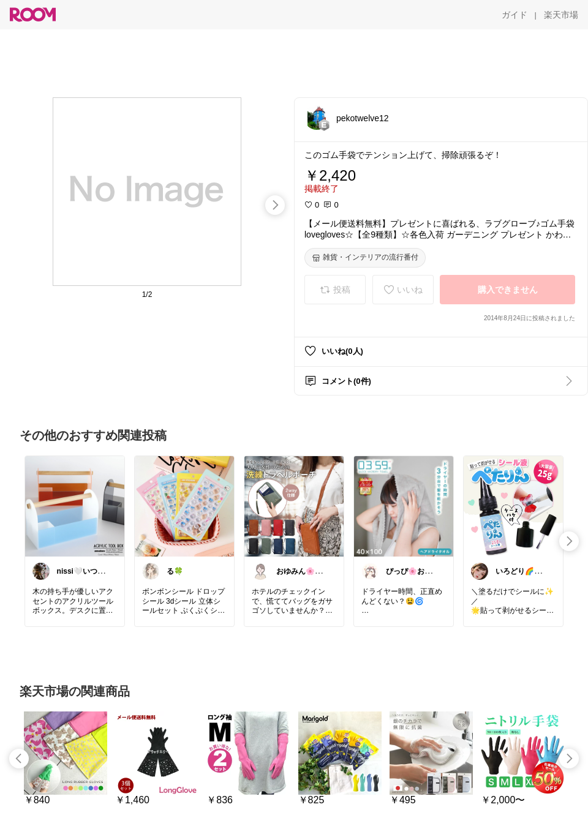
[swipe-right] (275, 205)
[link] (74, 505)
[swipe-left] (19, 758)
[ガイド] (514, 14)
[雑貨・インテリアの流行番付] (365, 258)
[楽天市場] (561, 14)
